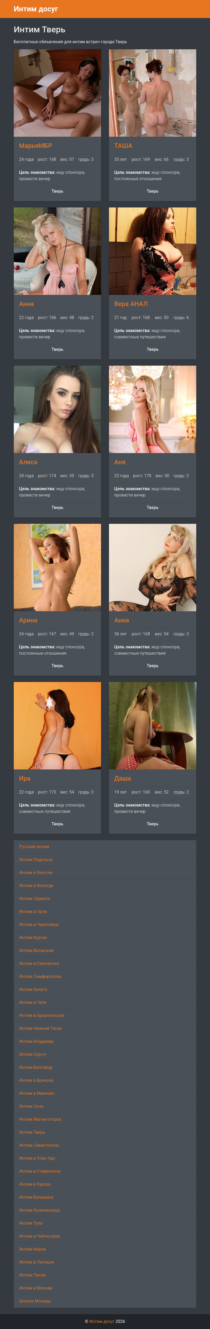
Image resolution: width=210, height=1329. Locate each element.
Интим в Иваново (36, 1093)
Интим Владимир (36, 1041)
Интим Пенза (32, 1275)
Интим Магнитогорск (40, 1119)
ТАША (123, 145)
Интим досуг (36, 9)
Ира (24, 778)
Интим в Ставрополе (40, 1171)
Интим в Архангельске (41, 1015)
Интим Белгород (35, 1067)
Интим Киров (32, 1249)
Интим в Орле (33, 911)
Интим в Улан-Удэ (37, 1158)
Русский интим (34, 846)
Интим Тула (30, 1223)
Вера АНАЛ (131, 304)
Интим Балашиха (36, 1197)
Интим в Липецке (36, 1262)
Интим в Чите (32, 1002)
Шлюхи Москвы (35, 1301)
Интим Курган (33, 937)
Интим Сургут (32, 1054)
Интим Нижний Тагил (40, 1028)
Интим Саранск (34, 898)
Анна (26, 304)
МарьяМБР (35, 145)
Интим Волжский (36, 950)
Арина (28, 620)
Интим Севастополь (39, 1145)
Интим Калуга (33, 989)
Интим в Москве (35, 1288)
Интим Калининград (39, 1210)
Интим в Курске (35, 1184)
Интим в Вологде (36, 885)
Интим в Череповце (39, 924)
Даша (122, 778)
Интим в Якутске (35, 872)
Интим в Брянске (36, 1080)
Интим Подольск (36, 859)
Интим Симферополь (40, 976)
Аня (120, 462)
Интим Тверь (32, 1132)
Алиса (28, 462)
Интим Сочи (31, 1106)
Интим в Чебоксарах (39, 1236)
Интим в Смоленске (39, 963)
